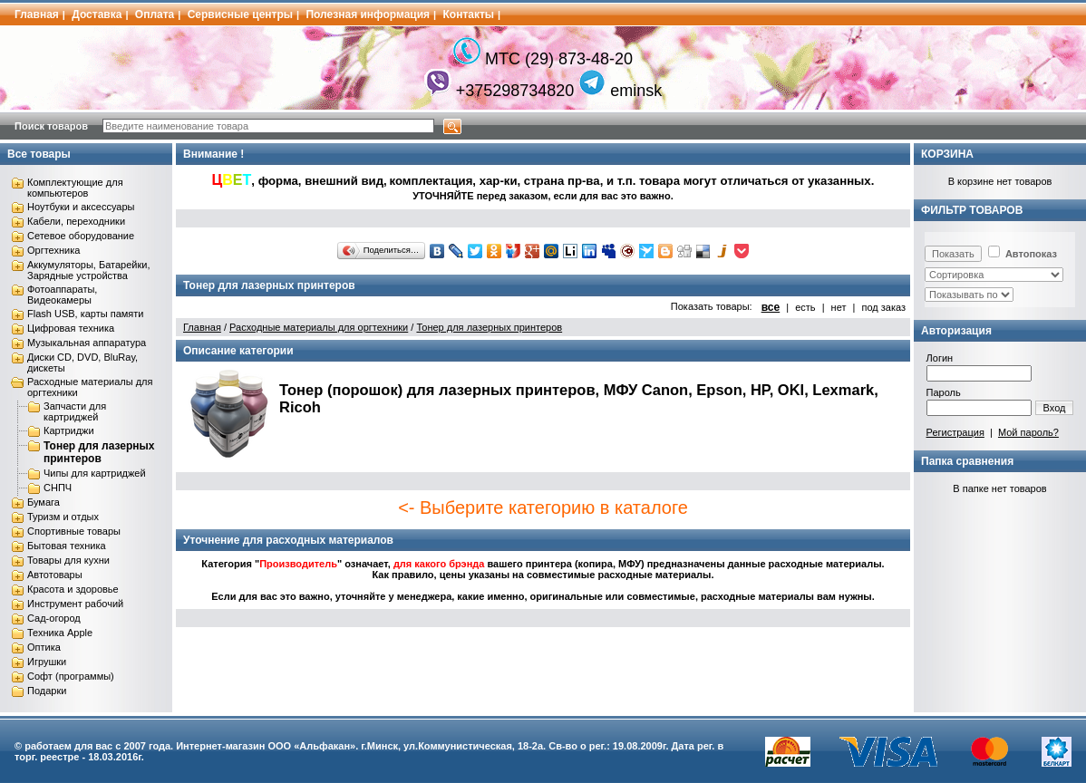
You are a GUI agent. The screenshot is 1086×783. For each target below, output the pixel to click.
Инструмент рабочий (75, 603)
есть (805, 307)
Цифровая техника (70, 328)
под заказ (883, 307)
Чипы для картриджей (95, 473)
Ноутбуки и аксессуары (80, 206)
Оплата (154, 14)
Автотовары (54, 574)
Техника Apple (59, 632)
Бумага (43, 502)
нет (839, 307)
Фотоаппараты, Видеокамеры (62, 294)
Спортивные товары (74, 531)
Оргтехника (53, 250)
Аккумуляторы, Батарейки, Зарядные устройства (88, 270)
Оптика (44, 647)
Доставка (96, 14)
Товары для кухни (68, 560)
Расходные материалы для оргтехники (318, 327)
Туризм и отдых (63, 516)
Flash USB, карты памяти (85, 313)
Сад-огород (54, 618)
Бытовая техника (66, 545)
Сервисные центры (240, 14)
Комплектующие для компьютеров (75, 187)
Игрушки (46, 661)
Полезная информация (367, 14)
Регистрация (955, 432)
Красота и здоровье (73, 589)
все (771, 307)
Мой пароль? (1028, 432)
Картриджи (69, 430)
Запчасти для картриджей (75, 411)
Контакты (469, 14)
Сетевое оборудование (80, 235)
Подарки (46, 690)
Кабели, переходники (76, 221)
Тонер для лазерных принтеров (99, 452)
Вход (1054, 407)
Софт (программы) (70, 676)
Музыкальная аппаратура (86, 342)
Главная (37, 14)
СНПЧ (58, 487)
